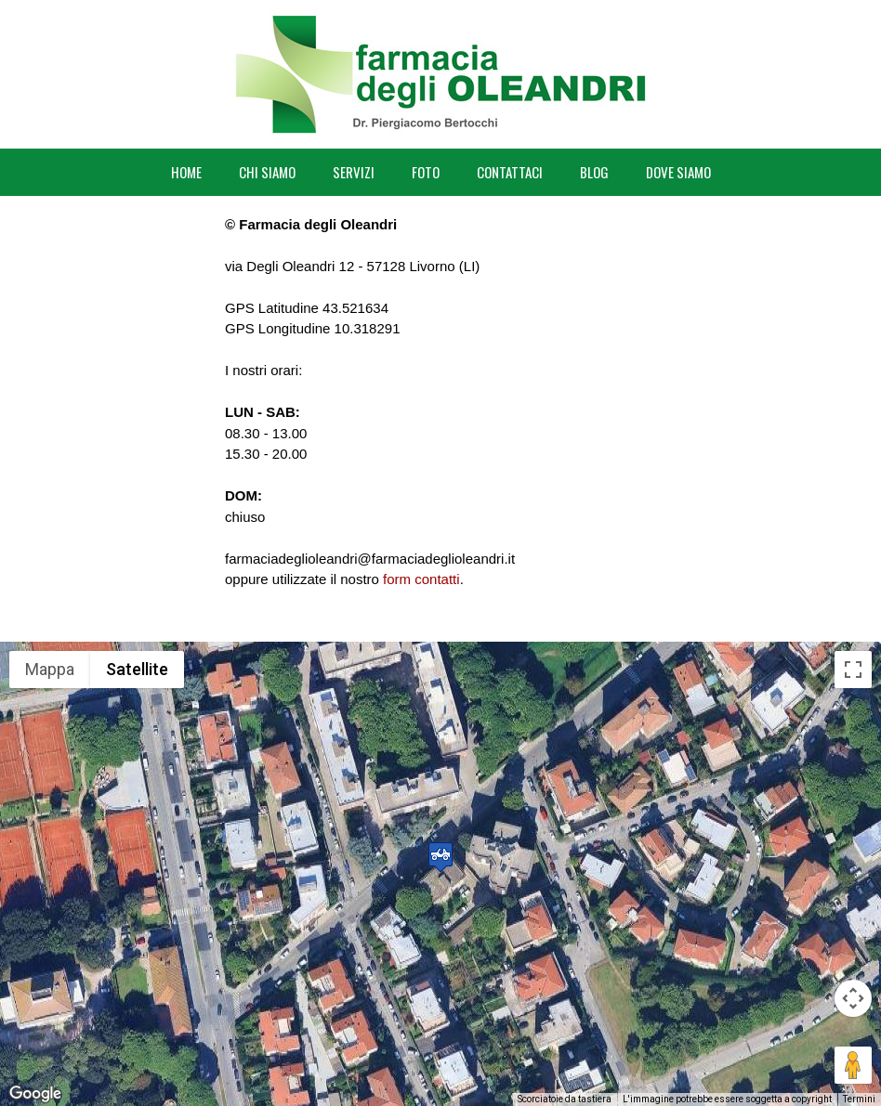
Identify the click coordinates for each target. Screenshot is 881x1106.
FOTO (426, 172)
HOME (186, 172)
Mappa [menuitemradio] (49, 669)
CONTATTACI (510, 172)
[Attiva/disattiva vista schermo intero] (853, 669)
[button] (440, 856)
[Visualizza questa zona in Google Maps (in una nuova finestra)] (35, 1094)
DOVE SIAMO (678, 172)
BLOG (594, 172)
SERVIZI (354, 172)
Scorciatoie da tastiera (564, 1099)
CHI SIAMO (267, 172)
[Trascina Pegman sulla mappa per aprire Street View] (853, 1065)
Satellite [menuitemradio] (137, 669)
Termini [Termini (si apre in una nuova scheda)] (859, 1099)
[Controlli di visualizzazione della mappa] (853, 998)
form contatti (421, 579)
